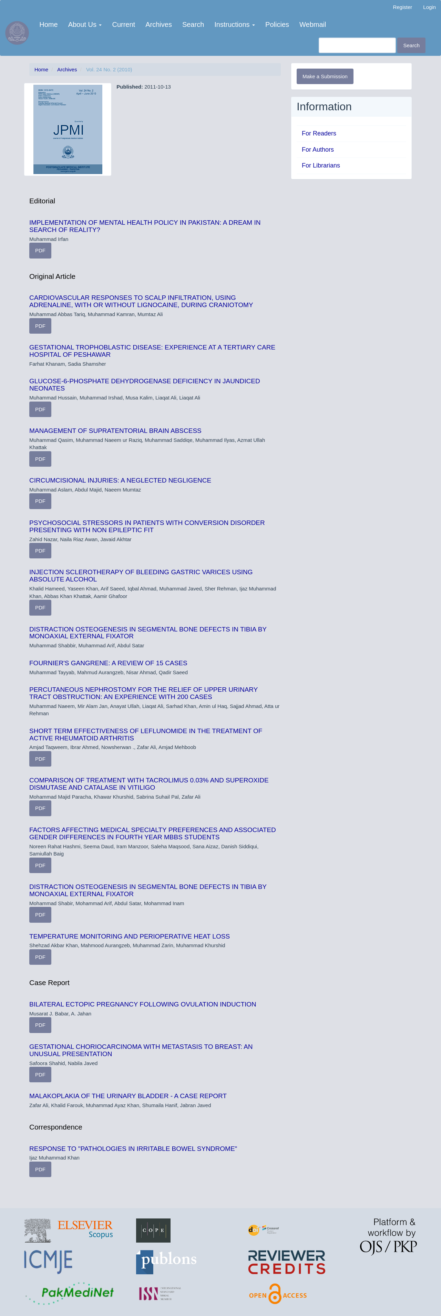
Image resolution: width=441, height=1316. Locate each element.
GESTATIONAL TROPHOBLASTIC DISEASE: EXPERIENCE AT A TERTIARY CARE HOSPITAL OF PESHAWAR (152, 351)
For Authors (318, 149)
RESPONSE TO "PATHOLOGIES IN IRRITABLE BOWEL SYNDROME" (133, 1148)
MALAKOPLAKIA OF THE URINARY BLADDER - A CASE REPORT (128, 1096)
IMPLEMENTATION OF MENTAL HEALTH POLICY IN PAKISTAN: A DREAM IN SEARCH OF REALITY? (144, 226)
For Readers (319, 133)
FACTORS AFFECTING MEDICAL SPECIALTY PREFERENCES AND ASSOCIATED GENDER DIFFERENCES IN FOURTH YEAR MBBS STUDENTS (152, 833)
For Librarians (321, 165)
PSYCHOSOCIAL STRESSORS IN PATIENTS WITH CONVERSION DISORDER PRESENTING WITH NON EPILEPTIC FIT (147, 526)
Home (48, 24)
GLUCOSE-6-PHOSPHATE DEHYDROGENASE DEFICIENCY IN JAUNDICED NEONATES (144, 384)
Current (123, 24)
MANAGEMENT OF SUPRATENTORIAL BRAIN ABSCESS (115, 430)
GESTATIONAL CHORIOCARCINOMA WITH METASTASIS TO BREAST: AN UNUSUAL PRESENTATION (141, 1050)
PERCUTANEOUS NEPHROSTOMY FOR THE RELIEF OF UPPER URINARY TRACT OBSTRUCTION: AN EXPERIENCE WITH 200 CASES (143, 693)
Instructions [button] (234, 24)
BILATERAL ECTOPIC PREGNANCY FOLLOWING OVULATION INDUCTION (142, 1004)
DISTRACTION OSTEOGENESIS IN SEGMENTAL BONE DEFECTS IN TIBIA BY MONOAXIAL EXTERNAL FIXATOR (148, 633)
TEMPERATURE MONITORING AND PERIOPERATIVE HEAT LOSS (129, 936)
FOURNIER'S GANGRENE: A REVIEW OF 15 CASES (108, 663)
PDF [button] (40, 250)
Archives (158, 24)
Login (429, 7)
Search (193, 24)
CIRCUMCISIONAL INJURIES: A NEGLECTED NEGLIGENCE (120, 480)
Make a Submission (325, 76)
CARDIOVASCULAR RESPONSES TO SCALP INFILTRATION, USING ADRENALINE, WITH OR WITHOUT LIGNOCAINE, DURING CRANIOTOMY (141, 301)
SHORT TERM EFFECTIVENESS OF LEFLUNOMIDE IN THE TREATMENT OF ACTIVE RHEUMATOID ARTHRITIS (145, 734)
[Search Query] (357, 45)
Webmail (312, 24)
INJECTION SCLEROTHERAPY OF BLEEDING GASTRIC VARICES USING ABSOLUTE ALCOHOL (141, 575)
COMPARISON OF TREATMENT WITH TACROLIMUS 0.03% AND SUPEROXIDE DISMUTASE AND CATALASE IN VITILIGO (149, 784)
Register (402, 7)
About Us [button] (85, 24)
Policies (277, 24)
